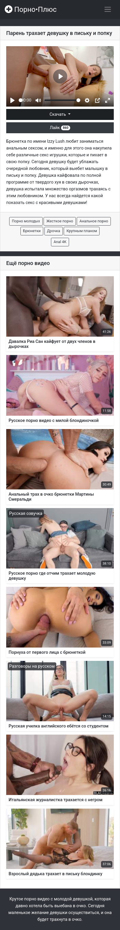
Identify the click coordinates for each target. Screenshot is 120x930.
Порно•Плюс (31, 9)
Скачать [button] (58, 114)
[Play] (12, 100)
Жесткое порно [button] (59, 221)
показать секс (20, 202)
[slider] (21, 100)
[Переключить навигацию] (107, 9)
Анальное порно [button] (93, 221)
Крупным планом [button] (81, 231)
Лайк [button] (60, 127)
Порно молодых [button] (26, 221)
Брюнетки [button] (32, 231)
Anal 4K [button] (60, 242)
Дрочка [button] (53, 231)
